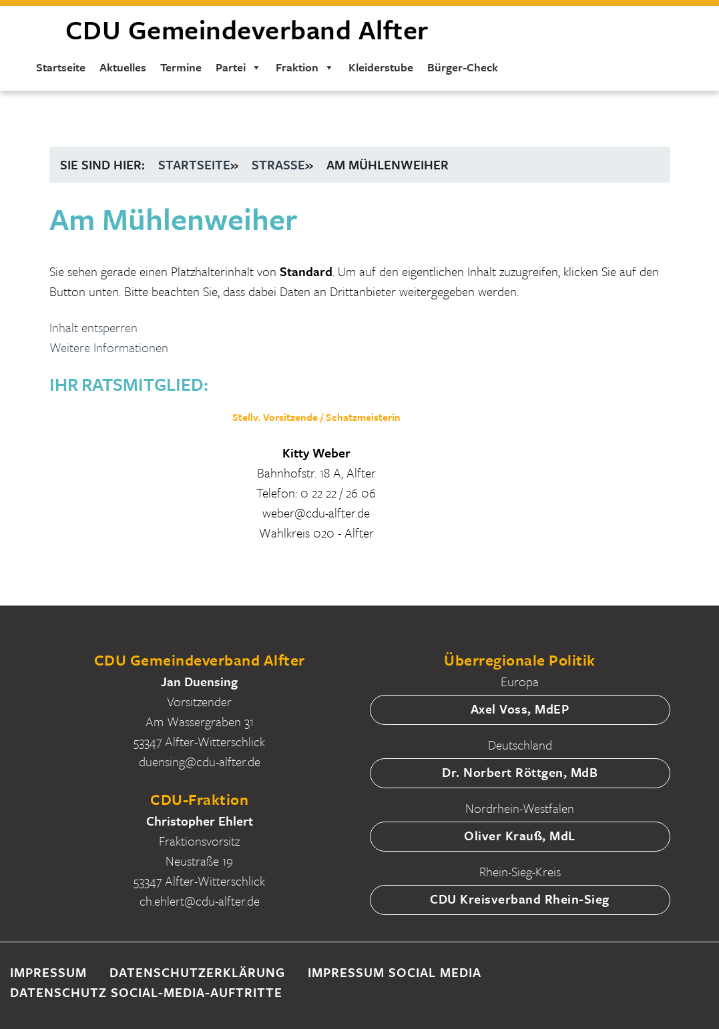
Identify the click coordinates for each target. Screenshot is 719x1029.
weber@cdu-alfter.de (316, 512)
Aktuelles (122, 69)
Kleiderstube (380, 69)
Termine (180, 69)
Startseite (60, 69)
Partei (238, 69)
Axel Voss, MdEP (520, 709)
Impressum (48, 972)
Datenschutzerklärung (197, 972)
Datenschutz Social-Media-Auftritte (146, 992)
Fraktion (304, 69)
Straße (278, 164)
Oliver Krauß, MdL (519, 835)
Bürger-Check (462, 69)
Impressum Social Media (394, 972)
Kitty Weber (316, 452)
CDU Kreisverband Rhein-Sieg (520, 899)
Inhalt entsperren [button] (93, 327)
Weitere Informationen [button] (108, 347)
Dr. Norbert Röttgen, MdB (519, 772)
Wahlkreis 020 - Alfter (316, 533)
